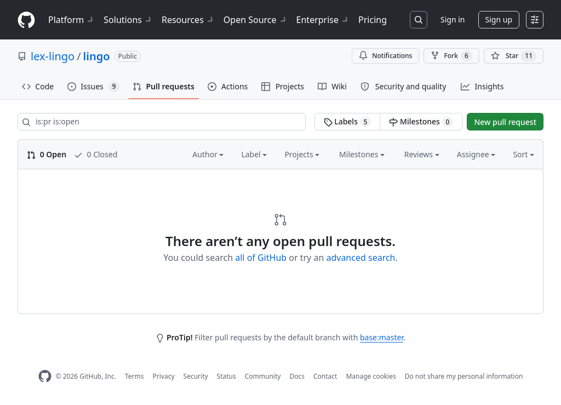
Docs (297, 376)
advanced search (360, 258)
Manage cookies (371, 376)
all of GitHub (261, 258)
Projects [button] (301, 154)
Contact (325, 376)
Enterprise (323, 20)
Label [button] (254, 154)
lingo (96, 56)
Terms (134, 376)
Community (263, 376)
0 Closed (95, 154)
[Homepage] (26, 20)
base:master (381, 337)
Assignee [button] (476, 154)
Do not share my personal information (464, 376)
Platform (71, 20)
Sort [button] (523, 154)
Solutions (128, 20)
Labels (347, 121)
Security (196, 376)
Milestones (421, 121)
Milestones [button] (362, 154)
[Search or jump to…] (418, 20)
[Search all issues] (162, 121)
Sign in (452, 19)
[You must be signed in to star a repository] (513, 56)
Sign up (498, 19)
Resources (188, 20)
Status (226, 376)
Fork (451, 55)
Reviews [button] (421, 154)
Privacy (164, 376)
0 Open (46, 154)
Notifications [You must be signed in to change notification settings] (385, 55)
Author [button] (208, 154)
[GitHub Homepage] (44, 376)
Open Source (256, 20)
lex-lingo (53, 56)
